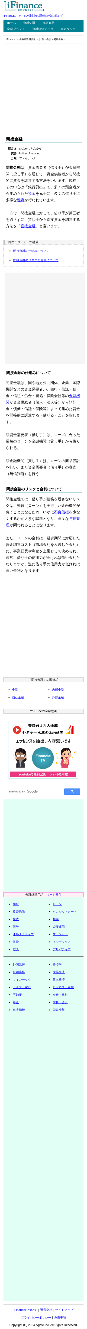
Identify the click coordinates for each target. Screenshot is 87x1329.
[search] (33, 792)
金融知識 (29, 23)
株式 (16, 919)
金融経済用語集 (27, 39)
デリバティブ (62, 949)
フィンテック (22, 979)
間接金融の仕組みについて (31, 251)
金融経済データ (42, 29)
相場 (56, 919)
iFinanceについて (25, 1310)
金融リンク (68, 29)
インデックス (62, 942)
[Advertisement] (43, 89)
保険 (16, 942)
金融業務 (19, 972)
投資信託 (19, 911)
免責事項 (60, 1317)
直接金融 (28, 226)
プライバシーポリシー (36, 1317)
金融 (15, 689)
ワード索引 (53, 894)
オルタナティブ (23, 934)
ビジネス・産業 (63, 987)
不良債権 (61, 512)
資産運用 (59, 926)
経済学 (57, 964)
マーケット (60, 934)
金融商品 (48, 23)
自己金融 (18, 697)
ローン (57, 904)
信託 (16, 949)
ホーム (11, 23)
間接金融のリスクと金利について (35, 260)
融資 (20, 200)
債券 (16, 926)
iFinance (10, 39)
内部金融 (58, 689)
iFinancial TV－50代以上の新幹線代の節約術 (33, 15)
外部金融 (58, 697)
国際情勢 (59, 1010)
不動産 (17, 995)
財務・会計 (45, 39)
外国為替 (19, 964)
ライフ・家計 (22, 987)
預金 (31, 193)
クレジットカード (65, 911)
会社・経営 (60, 995)
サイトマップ (64, 1310)
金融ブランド (16, 29)
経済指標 (19, 1010)
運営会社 (46, 1310)
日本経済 (59, 979)
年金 (16, 1002)
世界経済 (59, 972)
